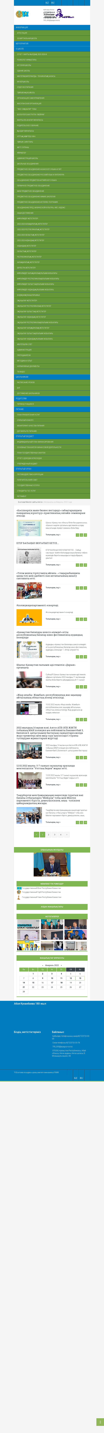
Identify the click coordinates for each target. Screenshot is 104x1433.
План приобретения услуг (28, 415)
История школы (24, 65)
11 (61, 978)
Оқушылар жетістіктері (27, 300)
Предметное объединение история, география (37, 202)
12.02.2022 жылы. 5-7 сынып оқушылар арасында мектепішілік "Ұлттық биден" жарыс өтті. (46, 767)
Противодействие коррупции (30, 474)
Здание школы (23, 71)
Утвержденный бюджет (27, 464)
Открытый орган (23, 469)
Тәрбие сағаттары (25, 142)
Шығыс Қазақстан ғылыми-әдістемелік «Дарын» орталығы (46, 666)
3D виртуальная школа (27, 38)
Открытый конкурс (25, 420)
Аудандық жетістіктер (26, 246)
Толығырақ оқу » (53, 535)
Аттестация (22, 33)
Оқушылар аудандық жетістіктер (31, 317)
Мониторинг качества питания (30, 426)
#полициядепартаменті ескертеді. (38, 605)
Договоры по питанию (27, 431)
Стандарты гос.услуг (26, 491)
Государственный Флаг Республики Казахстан (41, 888)
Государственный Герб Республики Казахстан (41, 892)
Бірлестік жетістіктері (26, 268)
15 (33, 983)
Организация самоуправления (30, 98)
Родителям (21, 398)
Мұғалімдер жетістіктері (27, 218)
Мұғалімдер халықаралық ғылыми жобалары (37, 273)
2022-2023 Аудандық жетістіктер (30, 240)
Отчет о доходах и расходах (29, 458)
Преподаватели (24, 355)
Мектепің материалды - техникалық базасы (36, 76)
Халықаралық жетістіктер (28, 262)
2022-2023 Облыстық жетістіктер (30, 235)
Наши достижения (25, 213)
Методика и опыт (24, 361)
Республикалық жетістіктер (29, 257)
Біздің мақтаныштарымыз (28, 295)
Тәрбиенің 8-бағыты (26, 93)
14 (24, 983)
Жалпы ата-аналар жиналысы (30, 120)
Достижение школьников (28, 393)
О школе (20, 49)
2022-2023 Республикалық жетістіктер (33, 229)
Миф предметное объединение (30, 191)
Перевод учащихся (25, 404)
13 (80, 978)
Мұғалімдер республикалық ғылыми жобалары (38, 279)
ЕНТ (18, 388)
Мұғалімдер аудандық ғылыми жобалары (35, 290)
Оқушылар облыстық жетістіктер (31, 311)
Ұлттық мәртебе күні (26, 136)
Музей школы (23, 82)
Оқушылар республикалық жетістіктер (34, 306)
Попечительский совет (27, 480)
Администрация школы (27, 158)
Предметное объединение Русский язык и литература (40, 175)
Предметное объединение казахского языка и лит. (39, 169)
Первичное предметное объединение (33, 186)
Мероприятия (22, 43)
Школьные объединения (27, 164)
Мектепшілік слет (24, 344)
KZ (47, 3)
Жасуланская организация (29, 103)
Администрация (24, 350)
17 (52, 983)
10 (52, 978)
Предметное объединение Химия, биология (36, 196)
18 (61, 983)
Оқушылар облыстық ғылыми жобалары (35, 333)
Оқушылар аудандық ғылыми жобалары (35, 339)
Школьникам (22, 377)
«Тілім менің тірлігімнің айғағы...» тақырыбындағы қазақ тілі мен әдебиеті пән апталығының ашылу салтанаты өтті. (48, 576)
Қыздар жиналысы (25, 131)
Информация (22, 27)
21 (24, 987)
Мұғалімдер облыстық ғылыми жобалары (35, 284)
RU (52, 3)
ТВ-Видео (21, 372)
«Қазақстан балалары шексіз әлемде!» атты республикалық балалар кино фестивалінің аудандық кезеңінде (50, 635)
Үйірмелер (21, 153)
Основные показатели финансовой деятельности (39, 447)
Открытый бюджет (25, 436)
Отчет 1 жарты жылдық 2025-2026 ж (32, 54)
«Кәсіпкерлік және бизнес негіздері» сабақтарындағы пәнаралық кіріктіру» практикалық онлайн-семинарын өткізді (51, 513)
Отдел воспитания (25, 87)
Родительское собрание (27, 125)
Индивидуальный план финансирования (35, 442)
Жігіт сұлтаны (23, 147)
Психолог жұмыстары (26, 60)
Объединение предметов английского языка (37, 180)
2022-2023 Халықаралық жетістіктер (32, 224)
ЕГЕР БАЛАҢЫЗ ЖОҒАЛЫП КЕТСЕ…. (38, 543)
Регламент (21, 496)
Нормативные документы (28, 366)
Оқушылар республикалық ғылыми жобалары (37, 322)
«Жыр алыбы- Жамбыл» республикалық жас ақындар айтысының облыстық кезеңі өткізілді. (49, 696)
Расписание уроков (26, 382)
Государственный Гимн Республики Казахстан (41, 897)
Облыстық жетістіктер (26, 251)
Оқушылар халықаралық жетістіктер (33, 328)
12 (71, 978)
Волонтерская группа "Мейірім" (31, 114)
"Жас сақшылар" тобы (26, 109)
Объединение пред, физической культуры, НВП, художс (41, 207)
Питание (20, 409)
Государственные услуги (28, 485)
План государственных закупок (31, 453)
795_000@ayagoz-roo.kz (51, 20)
